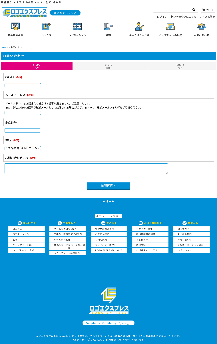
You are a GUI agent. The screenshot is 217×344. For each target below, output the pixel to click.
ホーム (108, 201)
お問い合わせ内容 (16, 157)
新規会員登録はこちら (183, 16)
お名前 (9, 77)
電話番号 (11, 122)
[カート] (208, 10)
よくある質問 (207, 16)
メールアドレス (15, 94)
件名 (8, 140)
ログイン (162, 16)
